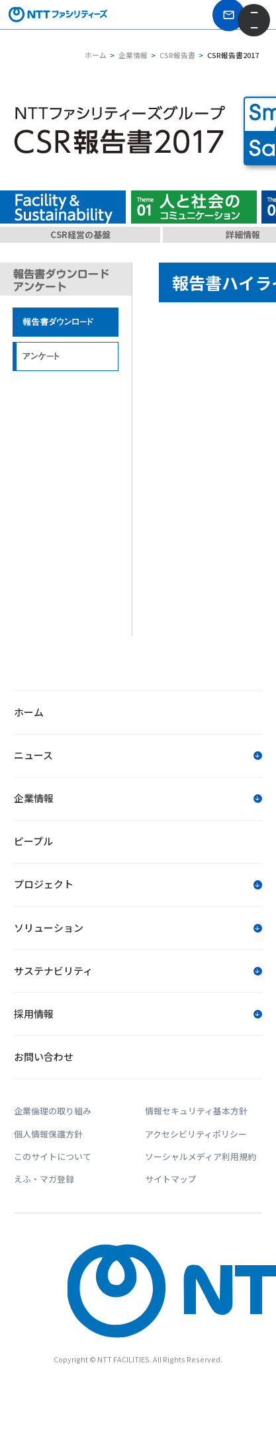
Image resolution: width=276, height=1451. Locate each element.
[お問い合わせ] (214, 21)
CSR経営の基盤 (80, 234)
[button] (137, 757)
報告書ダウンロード (66, 322)
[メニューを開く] (254, 22)
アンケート (66, 357)
